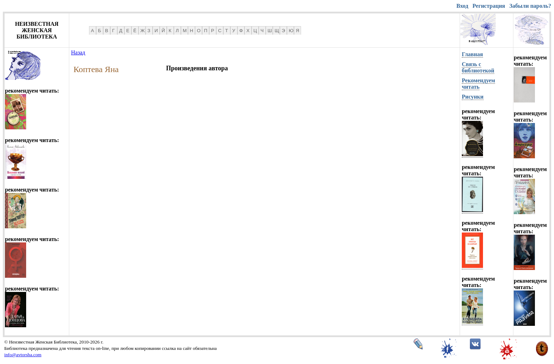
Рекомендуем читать (478, 83)
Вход (462, 6)
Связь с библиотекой (478, 67)
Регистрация (488, 6)
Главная (472, 54)
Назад (78, 52)
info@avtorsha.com (22, 354)
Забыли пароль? (530, 6)
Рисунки (473, 97)
